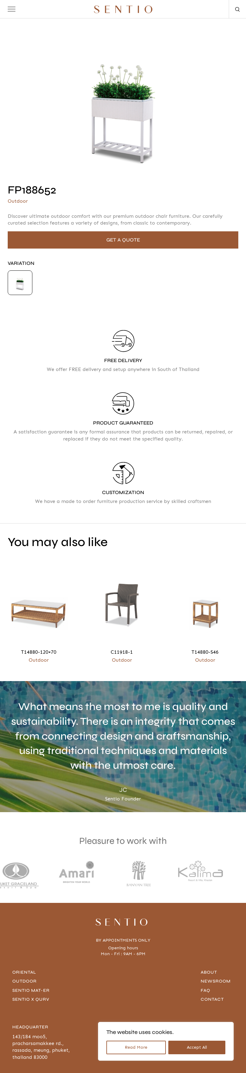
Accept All (197, 1047)
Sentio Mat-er (31, 961)
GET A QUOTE (123, 240)
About (210, 943)
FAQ (206, 961)
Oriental (24, 943)
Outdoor (24, 952)
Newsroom (217, 952)
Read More (136, 1047)
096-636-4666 (218, 1008)
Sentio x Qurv (30, 970)
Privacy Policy (26, 1063)
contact (213, 970)
